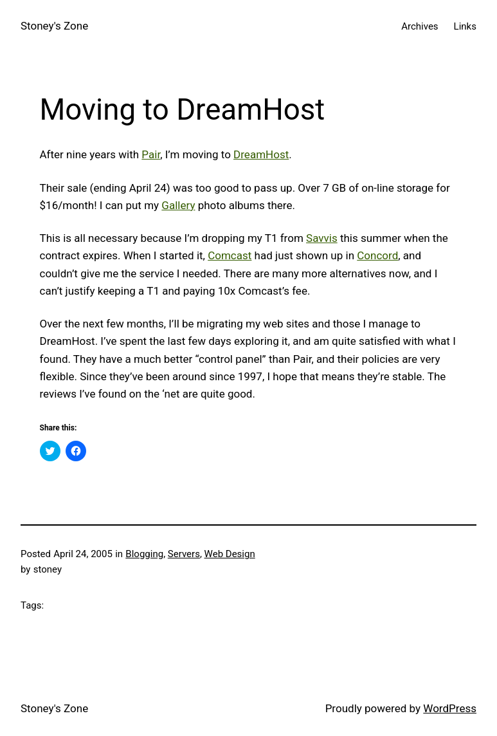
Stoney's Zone (54, 25)
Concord (377, 255)
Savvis (322, 238)
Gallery (178, 205)
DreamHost (261, 154)
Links (465, 26)
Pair (150, 154)
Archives (419, 26)
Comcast (229, 255)
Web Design (229, 554)
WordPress (449, 708)
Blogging (144, 554)
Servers (184, 554)
